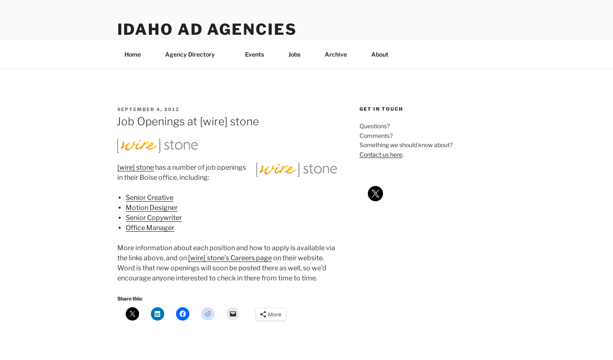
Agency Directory (194, 54)
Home (132, 54)
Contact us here (381, 154)
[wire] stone (135, 167)
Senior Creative (149, 198)
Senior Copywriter (154, 218)
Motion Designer (152, 208)
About (383, 54)
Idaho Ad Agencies (207, 29)
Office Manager (150, 228)
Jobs (294, 54)
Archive (336, 54)
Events (254, 54)
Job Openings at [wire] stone (187, 121)
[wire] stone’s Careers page (230, 258)
